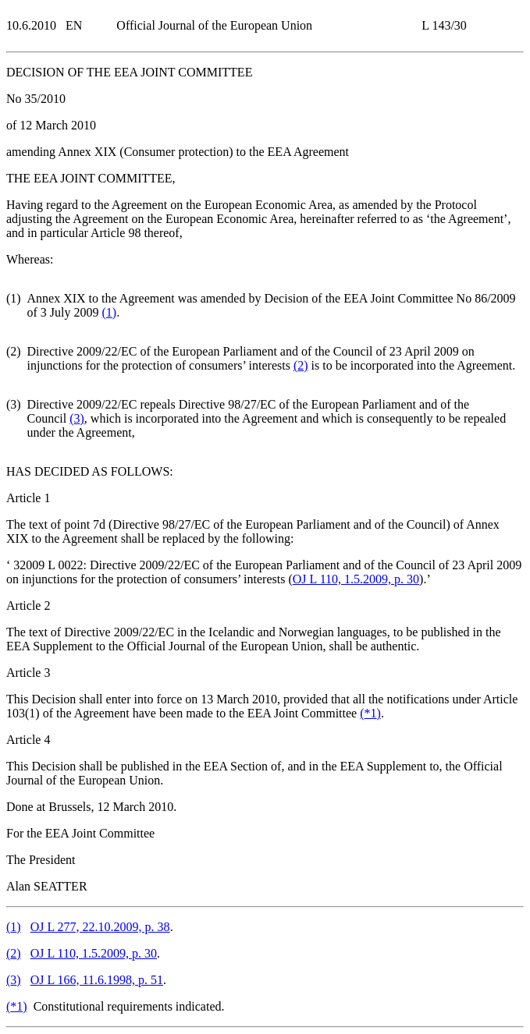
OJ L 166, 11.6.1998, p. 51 (96, 979)
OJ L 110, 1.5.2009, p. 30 (356, 579)
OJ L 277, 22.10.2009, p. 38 (100, 926)
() (109, 312)
